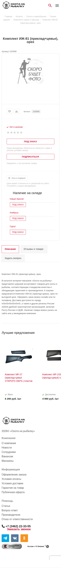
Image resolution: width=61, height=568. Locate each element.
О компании (9, 443)
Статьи (6, 506)
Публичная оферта (13, 492)
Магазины (8, 460)
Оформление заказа (14, 474)
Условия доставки (12, 483)
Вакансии (7, 456)
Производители (11, 514)
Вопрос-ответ (10, 510)
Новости (7, 447)
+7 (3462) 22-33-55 (18, 526)
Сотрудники (9, 452)
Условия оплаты (11, 479)
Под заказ (18, 205)
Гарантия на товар (13, 487)
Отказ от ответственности (17, 519)
